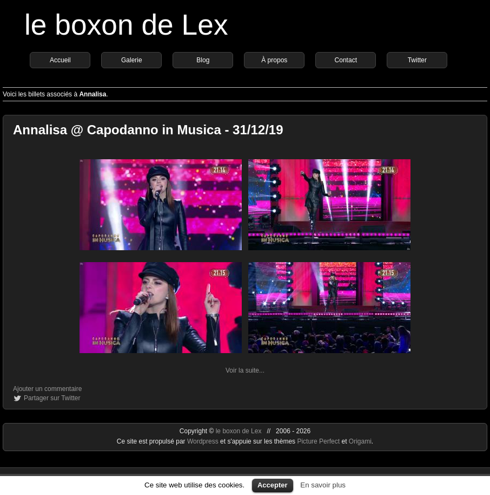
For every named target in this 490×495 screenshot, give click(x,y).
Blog (202, 60)
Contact (346, 60)
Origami (360, 441)
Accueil (60, 60)
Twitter (417, 60)
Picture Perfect (318, 441)
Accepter (272, 485)
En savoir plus (323, 485)
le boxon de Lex (126, 25)
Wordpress (203, 441)
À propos (274, 60)
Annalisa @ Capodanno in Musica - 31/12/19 (148, 129)
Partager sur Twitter (52, 398)
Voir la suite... (245, 370)
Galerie (131, 60)
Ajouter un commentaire (47, 389)
